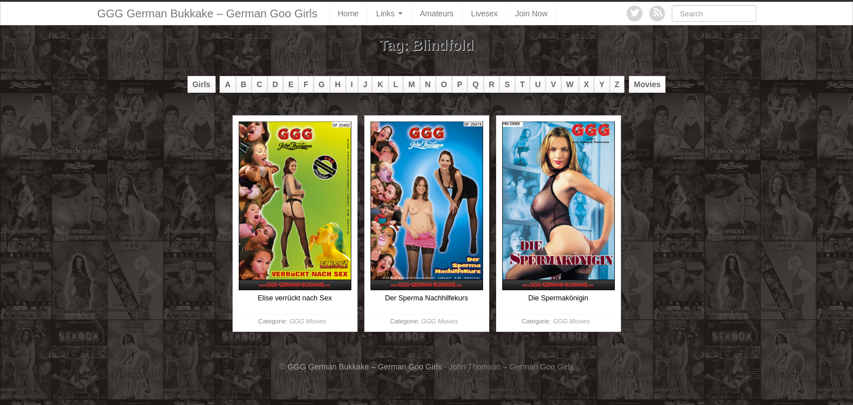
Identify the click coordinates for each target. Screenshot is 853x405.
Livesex (484, 13)
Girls (202, 84)
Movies (647, 84)
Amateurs (437, 13)
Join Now (531, 13)
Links (389, 13)
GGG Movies (307, 321)
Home (348, 13)
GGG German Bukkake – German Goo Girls (207, 13)
